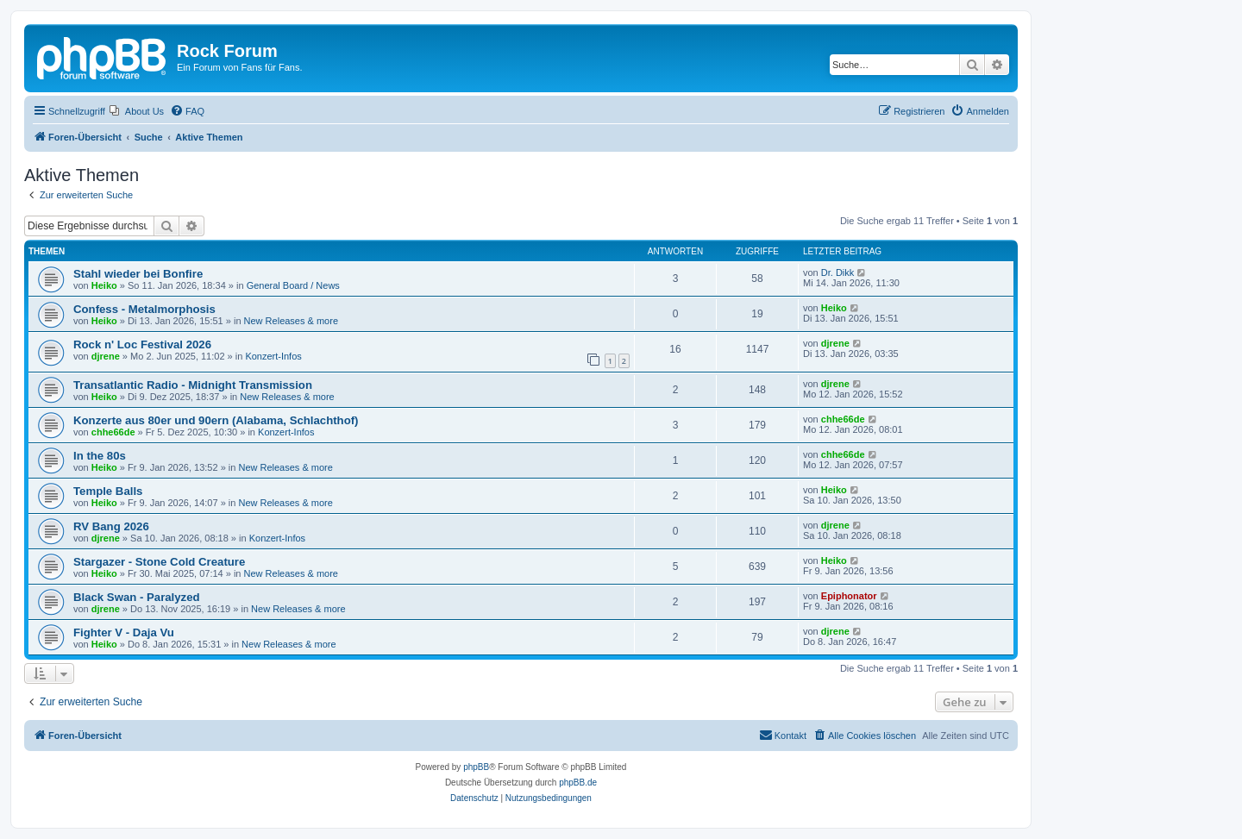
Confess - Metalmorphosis (144, 309)
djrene (105, 356)
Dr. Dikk (838, 272)
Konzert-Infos (273, 356)
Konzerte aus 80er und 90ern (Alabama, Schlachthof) (216, 420)
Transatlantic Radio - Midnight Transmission (192, 385)
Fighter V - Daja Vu (123, 632)
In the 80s (99, 455)
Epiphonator (849, 596)
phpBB (476, 767)
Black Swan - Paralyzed (136, 597)
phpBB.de (578, 782)
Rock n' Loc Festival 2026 (142, 344)
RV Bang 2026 (111, 526)
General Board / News (293, 285)
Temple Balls (107, 491)
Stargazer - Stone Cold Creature (159, 561)
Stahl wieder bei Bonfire (138, 273)
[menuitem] (137, 111)
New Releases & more (291, 321)
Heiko (104, 285)
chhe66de (113, 432)
